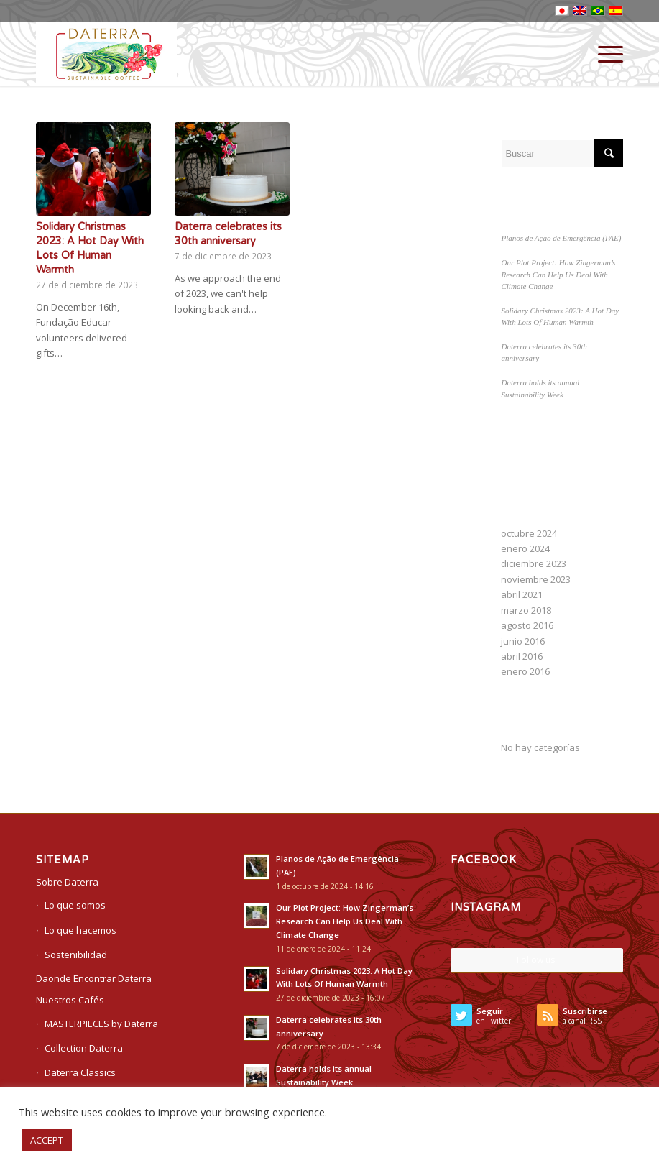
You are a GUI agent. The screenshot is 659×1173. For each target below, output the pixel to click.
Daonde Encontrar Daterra (94, 978)
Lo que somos (75, 904)
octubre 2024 (529, 533)
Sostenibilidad (76, 954)
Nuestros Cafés (70, 999)
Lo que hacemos (80, 930)
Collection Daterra (84, 1047)
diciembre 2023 (533, 563)
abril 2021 (522, 594)
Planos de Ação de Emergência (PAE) (561, 238)
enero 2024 (525, 548)
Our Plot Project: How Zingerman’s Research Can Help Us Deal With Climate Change (558, 274)
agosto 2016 (527, 625)
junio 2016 (523, 641)
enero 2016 (525, 671)
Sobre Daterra (67, 881)
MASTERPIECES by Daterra (101, 1023)
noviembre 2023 (536, 579)
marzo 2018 (526, 610)
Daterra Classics (80, 1072)
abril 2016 (522, 656)
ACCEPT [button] (46, 1139)
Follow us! (537, 960)
